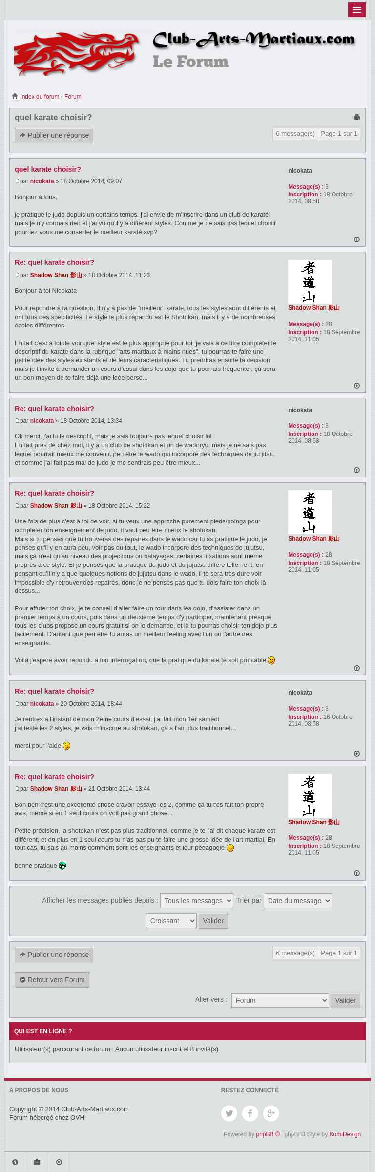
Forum (73, 96)
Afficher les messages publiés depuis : (137, 900)
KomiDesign (345, 1134)
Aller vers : (211, 999)
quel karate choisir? (53, 117)
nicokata (42, 181)
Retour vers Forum (52, 980)
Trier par (284, 900)
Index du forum (35, 96)
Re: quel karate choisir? (54, 262)
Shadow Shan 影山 (56, 275)
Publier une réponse (54, 135)
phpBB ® (268, 1134)
